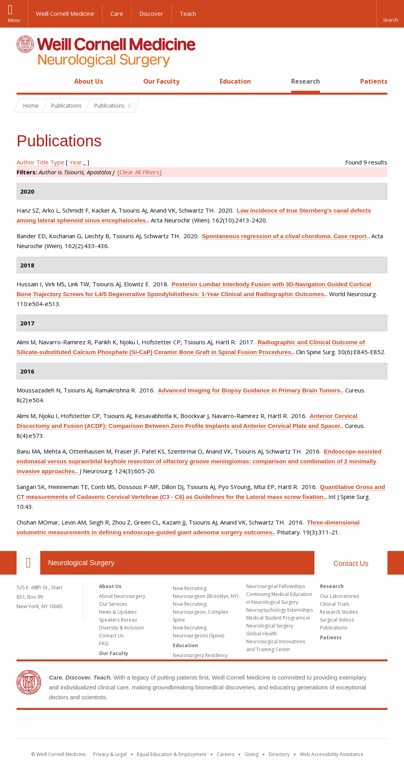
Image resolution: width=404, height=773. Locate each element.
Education (235, 81)
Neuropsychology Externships (279, 610)
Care (116, 13)
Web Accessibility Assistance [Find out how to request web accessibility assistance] (331, 754)
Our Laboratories (339, 596)
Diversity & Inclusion (121, 627)
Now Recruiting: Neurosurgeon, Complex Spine (200, 612)
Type (57, 162)
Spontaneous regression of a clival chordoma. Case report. (285, 236)
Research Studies (339, 612)
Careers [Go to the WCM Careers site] (225, 754)
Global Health (261, 633)
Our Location (28, 563)
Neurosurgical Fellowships (275, 586)
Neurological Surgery (81, 563)
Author (26, 162)
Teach (188, 13)
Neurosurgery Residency (200, 655)
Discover (151, 13)
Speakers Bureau (118, 619)
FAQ (103, 643)
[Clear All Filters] (139, 172)
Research (305, 81)
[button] (390, 14)
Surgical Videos (337, 619)
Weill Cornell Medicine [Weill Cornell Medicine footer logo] (202, 725)
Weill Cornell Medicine (65, 13)
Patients (373, 81)
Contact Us (350, 564)
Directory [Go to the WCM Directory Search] (279, 754)
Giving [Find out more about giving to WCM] (251, 754)
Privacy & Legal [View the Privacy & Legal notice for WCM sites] (110, 754)
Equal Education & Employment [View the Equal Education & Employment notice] (171, 754)
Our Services (113, 604)
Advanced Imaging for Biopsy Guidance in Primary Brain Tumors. (250, 390)
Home (25, 81)
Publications (333, 627)
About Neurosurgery (122, 596)
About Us (88, 81)
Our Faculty (161, 81)
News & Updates (118, 612)
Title (42, 162)
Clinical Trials (334, 604)
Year (75, 162)
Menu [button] (14, 20)
